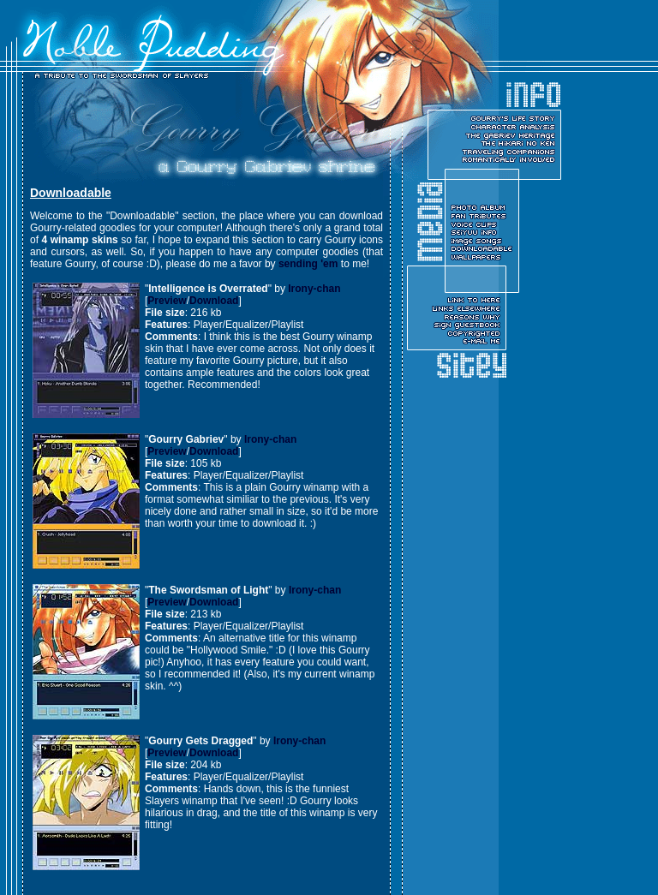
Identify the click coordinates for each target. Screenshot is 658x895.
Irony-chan (314, 289)
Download (213, 301)
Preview (166, 301)
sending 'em (308, 264)
